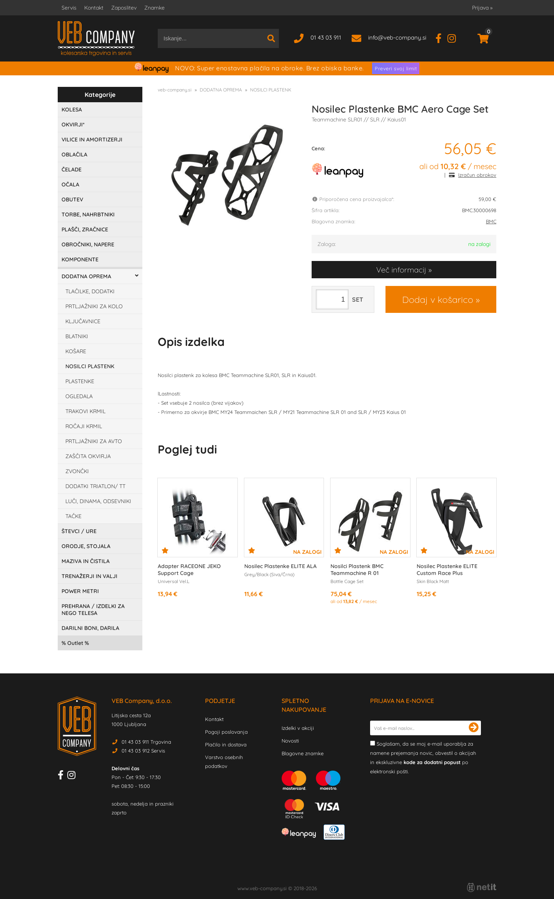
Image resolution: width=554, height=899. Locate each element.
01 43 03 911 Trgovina (146, 742)
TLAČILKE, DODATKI (90, 291)
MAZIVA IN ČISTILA (86, 561)
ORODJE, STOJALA (86, 546)
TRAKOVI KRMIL (85, 411)
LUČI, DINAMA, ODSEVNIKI (98, 501)
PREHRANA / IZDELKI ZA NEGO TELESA (93, 610)
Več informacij (401, 269)
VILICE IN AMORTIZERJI (92, 139)
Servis (69, 7)
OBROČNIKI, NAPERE (88, 244)
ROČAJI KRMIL (83, 426)
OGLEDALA (79, 396)
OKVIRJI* (73, 124)
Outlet (75, 643)
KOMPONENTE (80, 259)
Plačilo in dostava (226, 744)
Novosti (290, 741)
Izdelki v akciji (298, 728)
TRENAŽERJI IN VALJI (89, 576)
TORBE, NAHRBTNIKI (88, 214)
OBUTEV (72, 199)
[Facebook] (441, 37)
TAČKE (73, 516)
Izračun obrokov (477, 175)
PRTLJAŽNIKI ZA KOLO (94, 306)
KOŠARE (75, 351)
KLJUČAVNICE (82, 321)
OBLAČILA (74, 154)
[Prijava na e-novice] (473, 728)
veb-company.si (175, 90)
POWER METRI (80, 591)
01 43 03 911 (325, 37)
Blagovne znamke (303, 753)
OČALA (70, 184)
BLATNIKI (76, 336)
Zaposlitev (124, 7)
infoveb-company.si (397, 37)
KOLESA (72, 109)
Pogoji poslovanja (226, 732)
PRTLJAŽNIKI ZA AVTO (93, 441)
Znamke (154, 7)
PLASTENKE (79, 381)
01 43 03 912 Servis (143, 751)
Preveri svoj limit (396, 68)
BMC (491, 221)
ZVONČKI (77, 471)
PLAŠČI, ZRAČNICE (85, 229)
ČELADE (72, 169)
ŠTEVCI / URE (79, 531)
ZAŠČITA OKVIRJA (88, 456)
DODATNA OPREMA (86, 276)
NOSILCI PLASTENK (89, 366)
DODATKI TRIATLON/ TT (95, 486)
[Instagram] (454, 37)
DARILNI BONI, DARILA (90, 628)
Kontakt (93, 7)
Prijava (482, 7)
